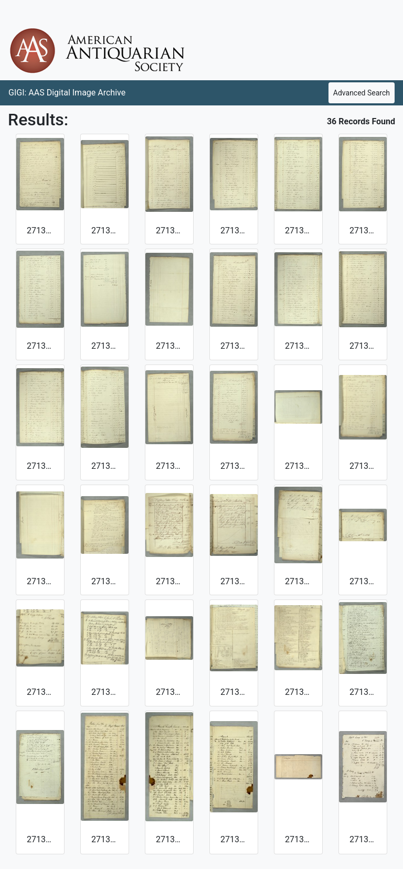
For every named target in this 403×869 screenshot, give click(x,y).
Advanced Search (361, 93)
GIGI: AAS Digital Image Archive (66, 93)
